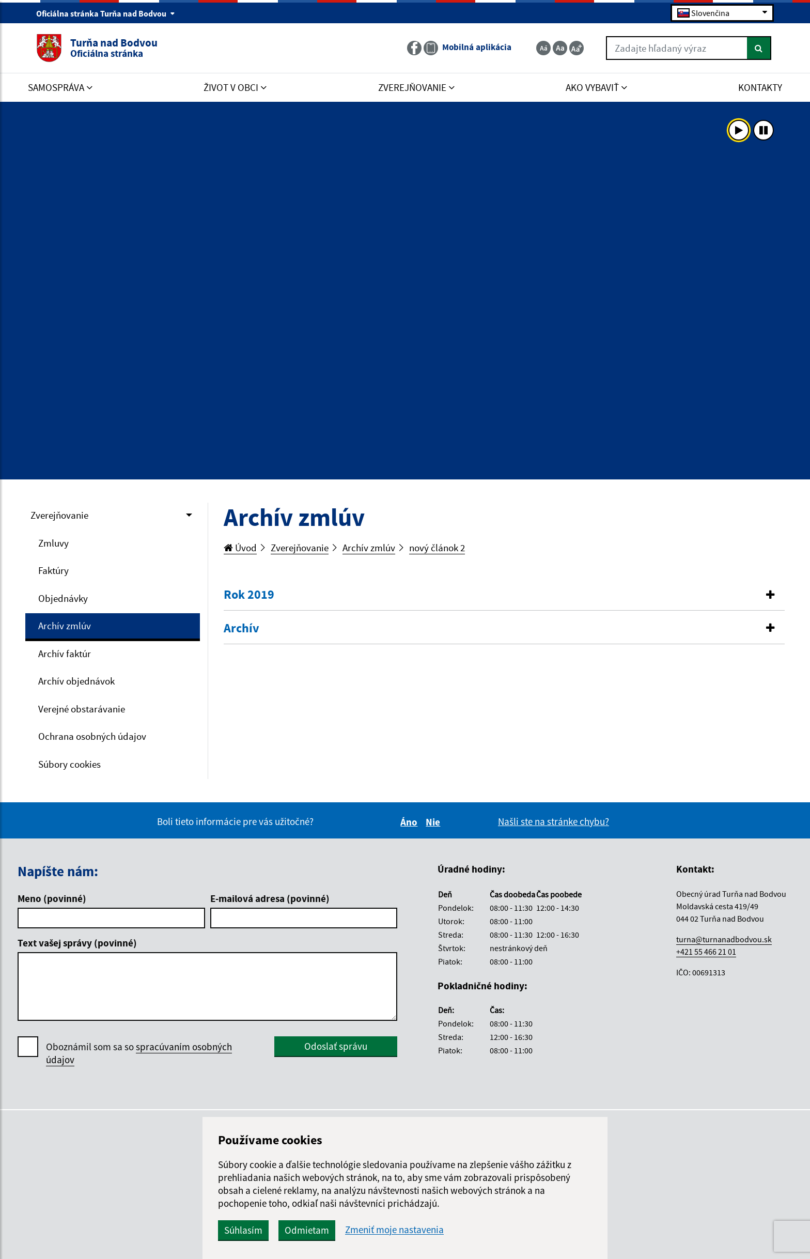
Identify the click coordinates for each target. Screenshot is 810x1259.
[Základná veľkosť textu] (560, 48)
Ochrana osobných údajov (92, 736)
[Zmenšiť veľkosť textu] (543, 48)
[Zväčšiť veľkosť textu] (576, 48)
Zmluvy (53, 543)
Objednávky (63, 598)
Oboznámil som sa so (139, 1053)
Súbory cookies (69, 764)
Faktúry (53, 570)
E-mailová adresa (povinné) (270, 898)
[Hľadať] (759, 48)
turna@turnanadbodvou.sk (724, 939)
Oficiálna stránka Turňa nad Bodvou (105, 13)
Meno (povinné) (52, 898)
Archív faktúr (64, 653)
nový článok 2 (437, 547)
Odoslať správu (335, 1046)
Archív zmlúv (64, 625)
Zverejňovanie (59, 515)
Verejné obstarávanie (81, 709)
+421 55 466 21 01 (706, 951)
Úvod (240, 547)
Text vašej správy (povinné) (77, 943)
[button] (504, 594)
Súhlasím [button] (243, 1230)
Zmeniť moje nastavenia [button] (394, 1230)
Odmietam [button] (307, 1230)
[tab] (504, 595)
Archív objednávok (76, 681)
